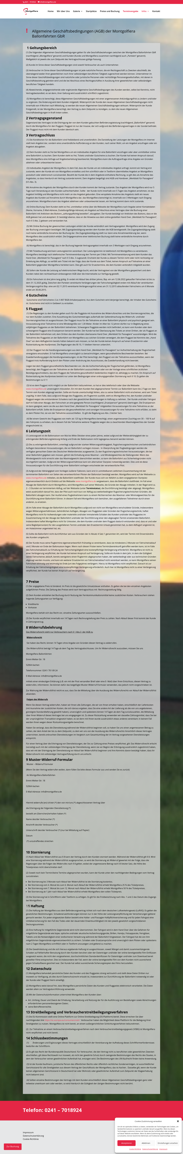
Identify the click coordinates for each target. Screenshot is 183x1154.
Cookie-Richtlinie (135, 1149)
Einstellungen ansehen (168, 1143)
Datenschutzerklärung (150, 1149)
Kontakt (156, 11)
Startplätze (91, 11)
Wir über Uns (63, 11)
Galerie (76, 11)
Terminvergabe (130, 11)
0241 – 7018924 (30, 2)
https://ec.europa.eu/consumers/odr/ (62, 1020)
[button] (178, 1121)
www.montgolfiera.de (36, 388)
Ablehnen (146, 1143)
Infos (144, 11)
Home (51, 11)
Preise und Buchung (110, 11)
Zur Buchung (12, 1146)
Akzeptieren (126, 1143)
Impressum (163, 1149)
